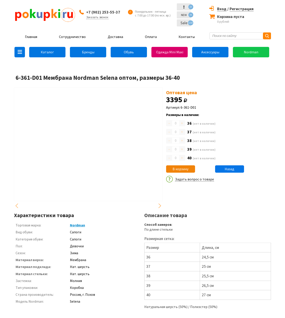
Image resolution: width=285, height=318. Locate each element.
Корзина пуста (230, 16)
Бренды (88, 52)
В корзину (180, 169)
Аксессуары (210, 52)
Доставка (115, 36)
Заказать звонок (97, 17)
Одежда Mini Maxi (169, 52)
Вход (221, 8)
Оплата (151, 36)
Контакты (187, 36)
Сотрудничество (72, 36)
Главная (31, 36)
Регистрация (242, 8)
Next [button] (160, 206)
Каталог (47, 52)
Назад (229, 169)
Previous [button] (16, 206)
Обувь (129, 52)
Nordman (251, 52)
